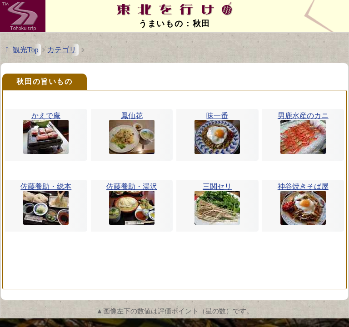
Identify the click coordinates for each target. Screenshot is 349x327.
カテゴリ (61, 50)
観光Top (26, 50)
